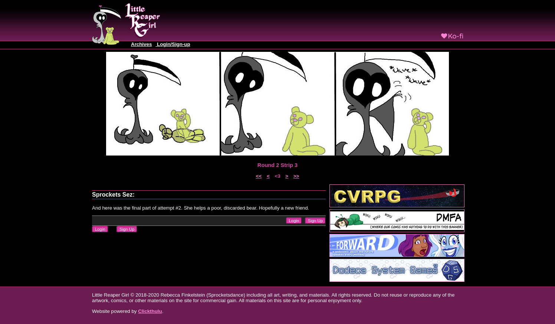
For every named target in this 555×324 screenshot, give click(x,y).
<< (259, 176)
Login (294, 220)
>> (296, 176)
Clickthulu (150, 311)
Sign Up (315, 220)
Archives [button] (141, 44)
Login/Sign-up (172, 44)
